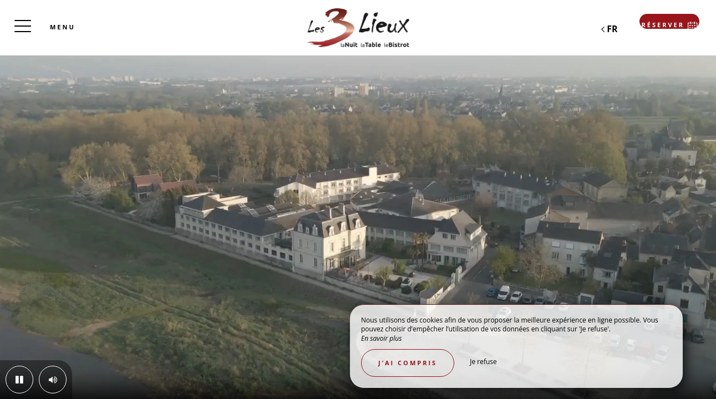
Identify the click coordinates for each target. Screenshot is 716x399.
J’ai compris (407, 363)
